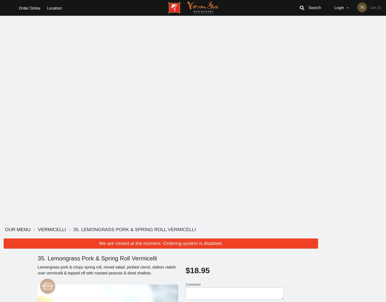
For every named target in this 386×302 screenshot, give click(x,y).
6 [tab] (372, 109)
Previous (325, 71)
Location (55, 7)
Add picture (47, 79)
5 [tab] (364, 109)
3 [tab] (350, 109)
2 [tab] (342, 109)
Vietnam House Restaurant (104, 230)
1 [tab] (335, 109)
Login (339, 7)
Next (382, 71)
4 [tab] (357, 109)
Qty (201, 104)
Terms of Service (201, 298)
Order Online (29, 7)
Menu (180, 236)
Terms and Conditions (232, 242)
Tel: (273, 248)
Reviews (223, 236)
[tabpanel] (354, 65)
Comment (235, 84)
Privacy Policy (227, 248)
